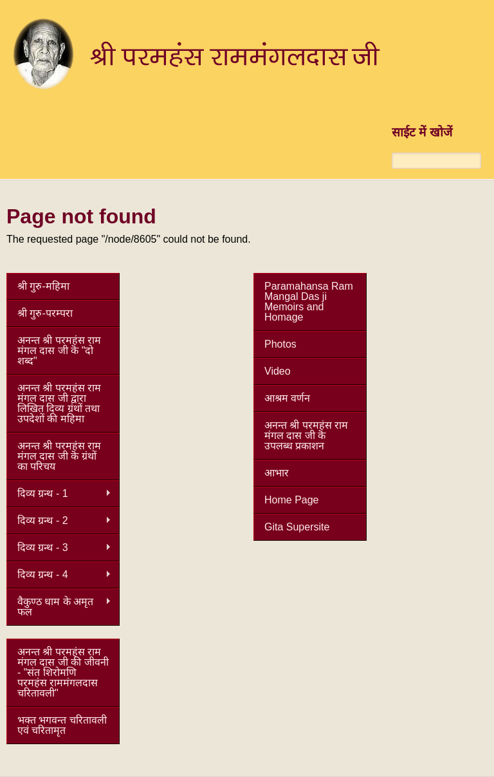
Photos (280, 344)
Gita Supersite (296, 526)
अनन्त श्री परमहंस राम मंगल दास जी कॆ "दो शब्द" (59, 350)
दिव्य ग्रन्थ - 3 (58, 548)
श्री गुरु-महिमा (43, 286)
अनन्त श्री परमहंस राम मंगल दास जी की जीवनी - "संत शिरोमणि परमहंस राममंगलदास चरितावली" (63, 672)
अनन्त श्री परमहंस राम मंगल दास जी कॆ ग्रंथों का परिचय (59, 456)
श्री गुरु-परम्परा (45, 313)
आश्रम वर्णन (287, 398)
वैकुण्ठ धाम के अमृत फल (58, 606)
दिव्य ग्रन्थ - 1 (58, 494)
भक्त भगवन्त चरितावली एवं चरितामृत (62, 725)
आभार (276, 472)
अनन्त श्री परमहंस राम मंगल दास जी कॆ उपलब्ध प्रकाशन (306, 435)
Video (277, 371)
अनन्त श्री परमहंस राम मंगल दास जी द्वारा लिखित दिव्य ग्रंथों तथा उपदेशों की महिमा (59, 403)
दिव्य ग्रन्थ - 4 (58, 575)
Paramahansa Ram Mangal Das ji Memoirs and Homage (308, 302)
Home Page (291, 499)
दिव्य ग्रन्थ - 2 (58, 521)
